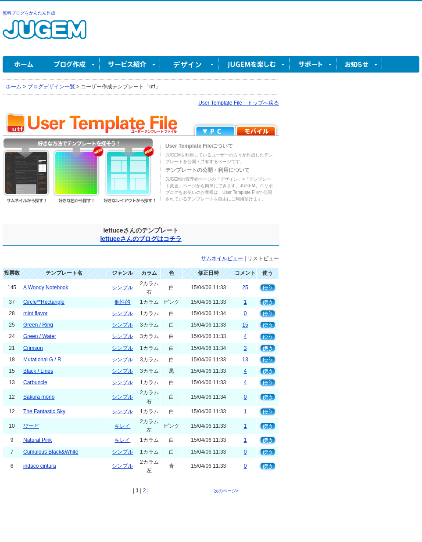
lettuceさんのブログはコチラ (140, 238)
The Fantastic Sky (44, 411)
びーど (31, 426)
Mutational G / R (42, 359)
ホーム (24, 64)
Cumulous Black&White (50, 452)
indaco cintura (39, 466)
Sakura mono (38, 397)
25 (245, 287)
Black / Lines (38, 371)
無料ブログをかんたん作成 (29, 13)
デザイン (189, 64)
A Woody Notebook (45, 287)
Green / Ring (38, 325)
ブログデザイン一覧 (51, 87)
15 (245, 325)
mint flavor (35, 313)
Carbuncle (35, 382)
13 (245, 359)
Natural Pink (37, 440)
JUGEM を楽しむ (254, 64)
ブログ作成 (72, 64)
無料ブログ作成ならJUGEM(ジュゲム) (44, 34)
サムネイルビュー (222, 258)
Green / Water (39, 336)
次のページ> (226, 490)
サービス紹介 (130, 64)
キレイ (122, 426)
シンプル (122, 287)
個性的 (122, 302)
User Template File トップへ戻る (238, 103)
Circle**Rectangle (43, 302)
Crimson (33, 348)
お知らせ (359, 64)
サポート (313, 64)
